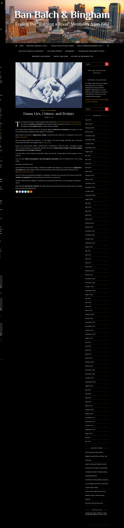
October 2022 (89, 191)
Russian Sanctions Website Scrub (91, 51)
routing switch (47, 142)
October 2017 (89, 425)
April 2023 (88, 167)
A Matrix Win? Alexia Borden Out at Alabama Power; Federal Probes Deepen (95, 495)
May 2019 (88, 350)
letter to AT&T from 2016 (25, 172)
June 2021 (88, 255)
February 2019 (89, 362)
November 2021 (90, 235)
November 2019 (90, 326)
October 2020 (89, 286)
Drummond (69, 51)
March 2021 (88, 267)
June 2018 (88, 394)
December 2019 (90, 322)
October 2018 (89, 378)
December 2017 (90, 417)
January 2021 (89, 274)
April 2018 (88, 402)
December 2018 (90, 370)
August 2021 (89, 247)
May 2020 (88, 306)
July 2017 (88, 437)
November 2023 (90, 140)
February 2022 (89, 223)
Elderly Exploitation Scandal (62, 46)
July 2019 (88, 342)
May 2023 (88, 163)
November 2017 (90, 421)
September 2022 (90, 195)
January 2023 (89, 179)
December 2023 (90, 136)
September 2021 (90, 243)
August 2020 (89, 294)
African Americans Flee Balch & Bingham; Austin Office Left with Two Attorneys (96, 456)
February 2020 (89, 314)
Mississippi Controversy (41, 56)
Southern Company (54, 51)
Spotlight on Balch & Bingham (31, 51)
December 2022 (90, 183)
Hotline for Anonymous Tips (82, 56)
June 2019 (88, 346)
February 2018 (89, 409)
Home (21, 46)
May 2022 (88, 211)
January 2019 (89, 366)
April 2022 (88, 215)
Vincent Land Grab (60, 56)
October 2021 (89, 239)
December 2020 (90, 278)
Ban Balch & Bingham (62, 15)
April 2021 (88, 263)
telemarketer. (24, 137)
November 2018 (90, 374)
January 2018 (89, 413)
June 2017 (88, 441)
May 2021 (88, 259)
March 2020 (88, 310)
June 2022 (88, 207)
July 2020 (88, 298)
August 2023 (89, 151)
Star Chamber (75, 124)
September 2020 (90, 290)
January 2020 (89, 318)
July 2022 (88, 203)
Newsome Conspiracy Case (36, 46)
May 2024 (88, 120)
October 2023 (89, 143)
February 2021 (89, 271)
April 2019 (88, 354)
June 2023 (88, 159)
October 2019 (89, 330)
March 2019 (88, 358)
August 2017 (89, 433)
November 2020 (90, 282)
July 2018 (88, 390)
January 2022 (89, 227)
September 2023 (90, 147)
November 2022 (90, 187)
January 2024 (89, 132)
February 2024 (89, 128)
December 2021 (90, 231)
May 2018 (88, 398)
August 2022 (89, 199)
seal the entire (60, 122)
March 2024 (88, 124)
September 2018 (90, 382)
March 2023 (88, 171)
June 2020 (88, 302)
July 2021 (88, 251)
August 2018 (89, 386)
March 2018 (88, 405)
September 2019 (90, 334)
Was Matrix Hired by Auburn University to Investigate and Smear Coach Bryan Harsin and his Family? (96, 483)
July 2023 (88, 155)
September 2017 (90, 429)
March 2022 (88, 219)
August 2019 (89, 338)
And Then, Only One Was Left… (94, 503)
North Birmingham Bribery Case (89, 46)
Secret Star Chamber (48, 110)
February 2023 (89, 175)
